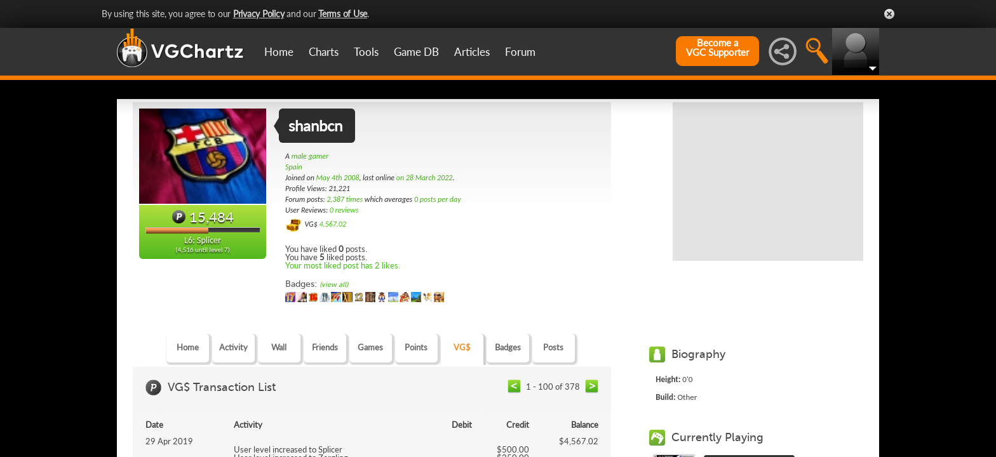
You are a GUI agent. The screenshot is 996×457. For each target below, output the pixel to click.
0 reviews (344, 210)
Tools (366, 51)
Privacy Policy (259, 13)
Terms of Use (342, 13)
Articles (472, 51)
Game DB (416, 51)
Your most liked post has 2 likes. (342, 265)
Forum (520, 51)
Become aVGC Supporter (717, 47)
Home (278, 51)
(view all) (334, 285)
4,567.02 (332, 224)
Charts (324, 51)
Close (889, 14)
